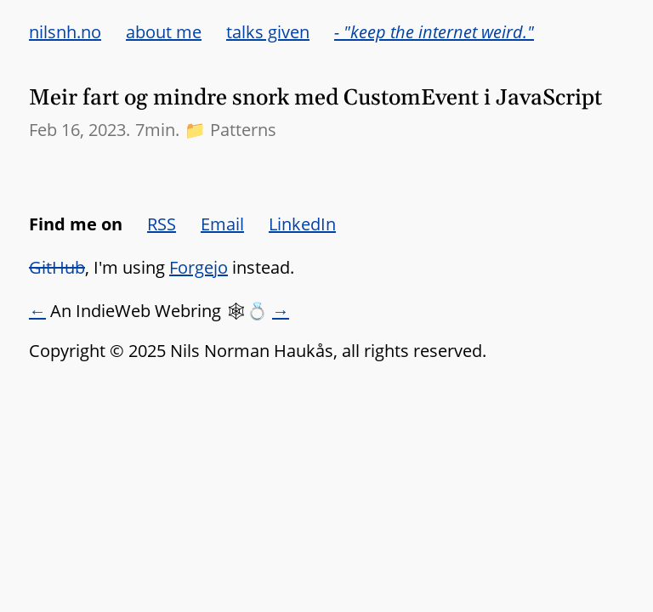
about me (164, 31)
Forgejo (198, 267)
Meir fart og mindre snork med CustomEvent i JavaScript (315, 98)
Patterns (243, 129)
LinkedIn (302, 223)
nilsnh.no (65, 31)
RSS (161, 223)
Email (222, 223)
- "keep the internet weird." (434, 31)
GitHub (57, 267)
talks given (267, 31)
